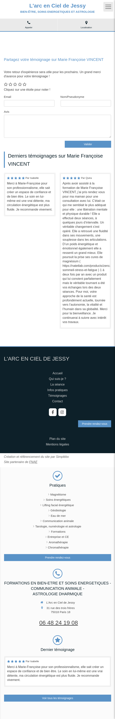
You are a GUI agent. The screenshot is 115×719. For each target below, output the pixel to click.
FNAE (33, 462)
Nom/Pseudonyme (72, 96)
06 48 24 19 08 (58, 622)
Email (7, 96)
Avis (6, 111)
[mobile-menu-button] (108, 7)
